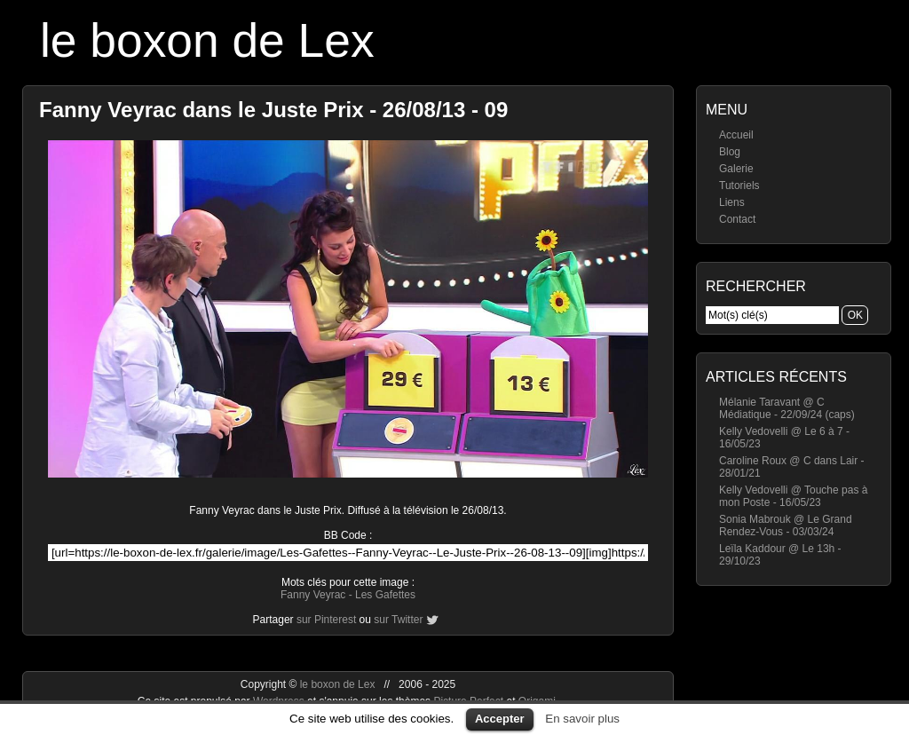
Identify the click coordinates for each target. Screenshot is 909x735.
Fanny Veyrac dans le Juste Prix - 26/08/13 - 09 (273, 110)
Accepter (500, 718)
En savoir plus (582, 718)
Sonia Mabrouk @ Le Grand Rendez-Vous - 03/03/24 (785, 525)
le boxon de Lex (207, 40)
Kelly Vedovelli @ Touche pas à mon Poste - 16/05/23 (793, 496)
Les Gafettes (385, 595)
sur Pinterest (326, 619)
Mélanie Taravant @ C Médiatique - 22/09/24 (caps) (787, 408)
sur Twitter (398, 619)
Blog (729, 152)
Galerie (736, 168)
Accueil (736, 135)
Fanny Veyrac (313, 595)
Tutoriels (739, 185)
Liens (732, 202)
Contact (737, 219)
